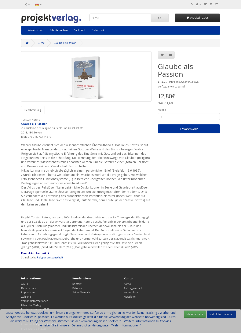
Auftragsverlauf (133, 288)
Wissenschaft (35, 30)
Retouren (77, 288)
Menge (162, 109)
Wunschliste (131, 292)
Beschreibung (33, 110)
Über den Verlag (31, 305)
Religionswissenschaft (50, 257)
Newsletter (130, 296)
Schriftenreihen (59, 30)
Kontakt (76, 284)
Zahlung (26, 296)
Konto (127, 284)
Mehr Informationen (221, 314)
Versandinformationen (34, 301)
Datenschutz (28, 288)
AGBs (24, 284)
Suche (41, 43)
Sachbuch (79, 30)
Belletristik (98, 30)
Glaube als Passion (65, 43)
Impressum (28, 292)
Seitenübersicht (81, 292)
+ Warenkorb (188, 129)
